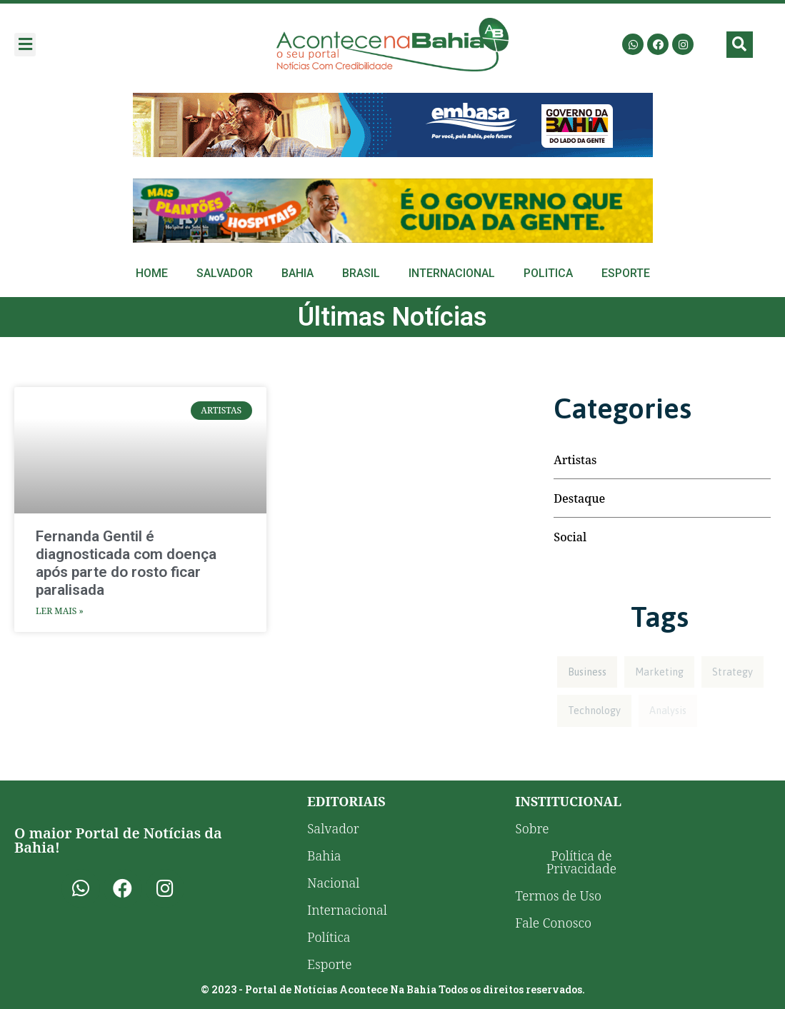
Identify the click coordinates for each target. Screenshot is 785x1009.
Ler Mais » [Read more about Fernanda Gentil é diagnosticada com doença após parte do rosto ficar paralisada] (60, 611)
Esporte (625, 273)
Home (152, 273)
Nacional (333, 882)
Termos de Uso (558, 895)
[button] (25, 44)
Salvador (224, 273)
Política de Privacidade (581, 862)
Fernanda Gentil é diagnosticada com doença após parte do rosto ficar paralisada (126, 563)
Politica (548, 273)
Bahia (297, 273)
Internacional (452, 273)
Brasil (361, 273)
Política (329, 936)
